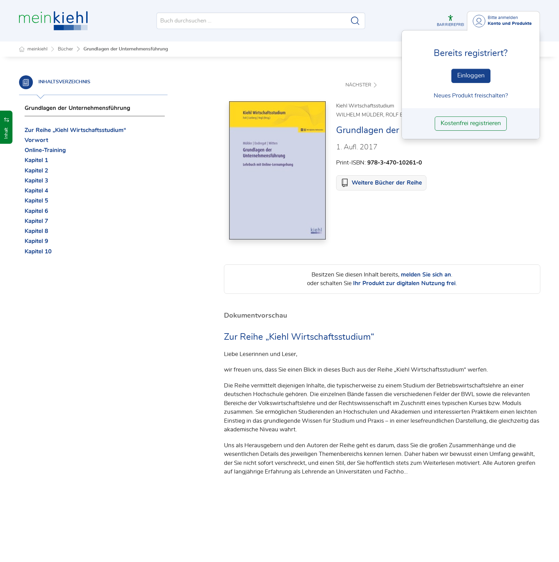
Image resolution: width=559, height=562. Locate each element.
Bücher (65, 49)
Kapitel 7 (36, 221)
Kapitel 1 (36, 160)
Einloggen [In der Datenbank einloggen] (471, 76)
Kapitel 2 (36, 171)
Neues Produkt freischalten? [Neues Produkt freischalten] (471, 96)
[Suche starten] (355, 20)
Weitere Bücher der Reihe (387, 183)
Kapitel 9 (36, 241)
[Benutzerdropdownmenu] (503, 21)
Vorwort (36, 140)
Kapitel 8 (36, 231)
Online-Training (45, 150)
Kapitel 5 (36, 201)
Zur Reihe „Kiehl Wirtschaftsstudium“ (75, 130)
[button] (450, 21)
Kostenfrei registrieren (471, 123)
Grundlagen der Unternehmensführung (125, 49)
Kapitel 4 (36, 191)
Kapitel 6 (36, 211)
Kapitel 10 (38, 251)
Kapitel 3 (36, 181)
